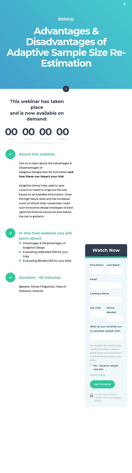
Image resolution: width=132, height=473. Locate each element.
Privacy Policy (97, 375)
